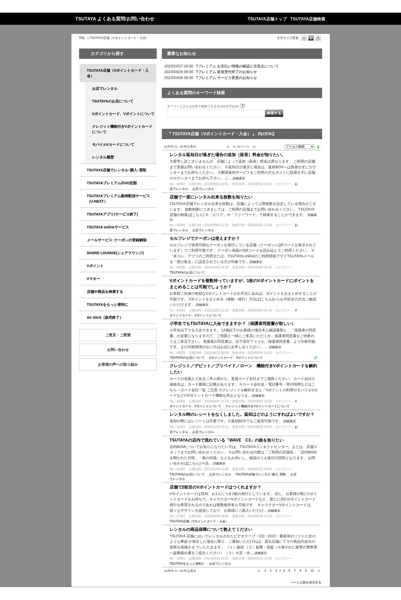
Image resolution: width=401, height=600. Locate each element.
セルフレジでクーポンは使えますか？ (205, 238)
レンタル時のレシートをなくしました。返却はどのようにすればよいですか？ (242, 414)
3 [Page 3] (276, 570)
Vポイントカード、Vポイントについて (123, 114)
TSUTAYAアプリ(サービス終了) (112, 214)
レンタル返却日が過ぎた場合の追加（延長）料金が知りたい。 (227, 155)
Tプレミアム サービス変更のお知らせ (226, 78)
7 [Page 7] (295, 570)
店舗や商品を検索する (105, 292)
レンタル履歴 (103, 157)
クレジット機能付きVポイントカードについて (122, 129)
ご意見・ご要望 (118, 335)
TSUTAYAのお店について (113, 101)
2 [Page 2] (270, 570)
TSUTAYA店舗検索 (307, 19)
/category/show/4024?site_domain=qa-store (83, 304)
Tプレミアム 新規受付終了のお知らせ (226, 72)
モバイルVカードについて (113, 144)
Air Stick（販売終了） (105, 317)
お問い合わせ (118, 350)
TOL (82, 38)
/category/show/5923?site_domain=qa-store (83, 196)
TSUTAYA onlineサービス (108, 227)
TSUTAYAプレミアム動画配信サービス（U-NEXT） (118, 198)
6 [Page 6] (289, 570)
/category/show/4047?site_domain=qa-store (83, 70)
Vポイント (95, 266)
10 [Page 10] (312, 570)
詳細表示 (239, 178)
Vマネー (93, 279)
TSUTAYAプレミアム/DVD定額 (112, 183)
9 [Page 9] (306, 570)
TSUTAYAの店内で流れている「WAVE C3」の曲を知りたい (227, 440)
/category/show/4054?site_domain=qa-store (83, 170)
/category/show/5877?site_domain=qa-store (83, 253)
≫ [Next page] (319, 570)
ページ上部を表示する (305, 582)
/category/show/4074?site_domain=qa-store (83, 266)
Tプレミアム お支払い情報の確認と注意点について (237, 66)
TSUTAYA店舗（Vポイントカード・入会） (118, 73)
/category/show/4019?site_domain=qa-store (83, 214)
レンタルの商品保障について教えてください (211, 529)
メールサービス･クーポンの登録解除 (117, 240)
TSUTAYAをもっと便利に (107, 304)
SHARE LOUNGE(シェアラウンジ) (115, 253)
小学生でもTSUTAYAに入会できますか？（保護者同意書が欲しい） (233, 323)
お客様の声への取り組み (118, 364)
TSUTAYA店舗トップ (267, 19)
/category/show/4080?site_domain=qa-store (83, 240)
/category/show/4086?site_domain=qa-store (83, 291)
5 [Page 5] (284, 570)
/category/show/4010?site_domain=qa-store (83, 227)
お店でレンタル (104, 88)
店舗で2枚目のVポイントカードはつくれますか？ (216, 487)
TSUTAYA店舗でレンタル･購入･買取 (117, 170)
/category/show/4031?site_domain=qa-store (83, 183)
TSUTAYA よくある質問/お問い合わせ (115, 18)
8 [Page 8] (300, 570)
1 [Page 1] (265, 570)
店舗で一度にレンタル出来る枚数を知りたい (211, 197)
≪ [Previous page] (259, 570)
